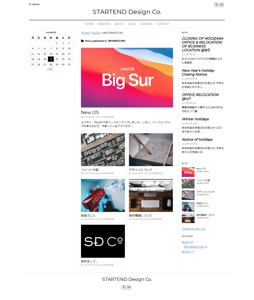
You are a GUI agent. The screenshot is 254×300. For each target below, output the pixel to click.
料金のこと (88, 215)
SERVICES (104, 24)
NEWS (186, 251)
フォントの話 (89, 170)
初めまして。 (89, 261)
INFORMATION (193, 247)
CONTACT (163, 24)
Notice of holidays (197, 140)
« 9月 (49, 69)
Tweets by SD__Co (193, 228)
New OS (90, 112)
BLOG (132, 24)
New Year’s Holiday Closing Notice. (198, 72)
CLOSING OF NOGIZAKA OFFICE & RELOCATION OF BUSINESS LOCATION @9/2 (202, 44)
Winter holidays (195, 119)
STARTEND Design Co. (127, 12)
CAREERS (146, 24)
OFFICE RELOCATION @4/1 (200, 97)
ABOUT (120, 24)
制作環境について (140, 215)
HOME (89, 24)
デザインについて (140, 170)
